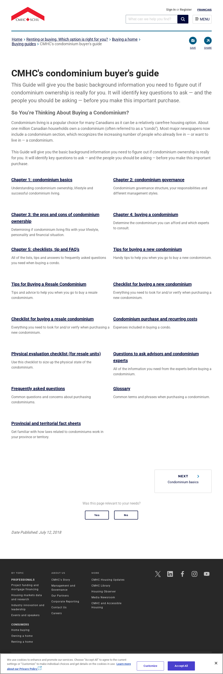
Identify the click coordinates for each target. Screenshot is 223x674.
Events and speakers (25, 615)
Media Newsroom (103, 597)
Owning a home (22, 635)
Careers (56, 613)
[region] (111, 663)
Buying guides (24, 44)
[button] (182, 19)
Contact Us (59, 607)
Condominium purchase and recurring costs (155, 319)
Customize (150, 665)
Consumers (20, 624)
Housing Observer (103, 591)
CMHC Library (100, 585)
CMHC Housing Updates (108, 579)
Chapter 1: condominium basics (41, 179)
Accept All (181, 665)
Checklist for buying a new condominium (152, 284)
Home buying (20, 630)
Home (17, 39)
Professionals (23, 579)
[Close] (216, 663)
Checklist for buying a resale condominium (52, 319)
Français (204, 9)
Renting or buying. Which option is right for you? (67, 39)
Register (186, 9)
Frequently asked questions (38, 388)
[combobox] (151, 19)
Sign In (171, 9)
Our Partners (60, 595)
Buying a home (125, 39)
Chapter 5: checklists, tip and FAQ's (45, 249)
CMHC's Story (60, 579)
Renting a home (22, 641)
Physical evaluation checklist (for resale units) (56, 353)
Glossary (121, 388)
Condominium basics (183, 479)
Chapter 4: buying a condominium (145, 214)
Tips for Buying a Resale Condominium (48, 284)
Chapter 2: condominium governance (148, 179)
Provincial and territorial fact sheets (46, 423)
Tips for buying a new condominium (147, 249)
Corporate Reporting (65, 601)
